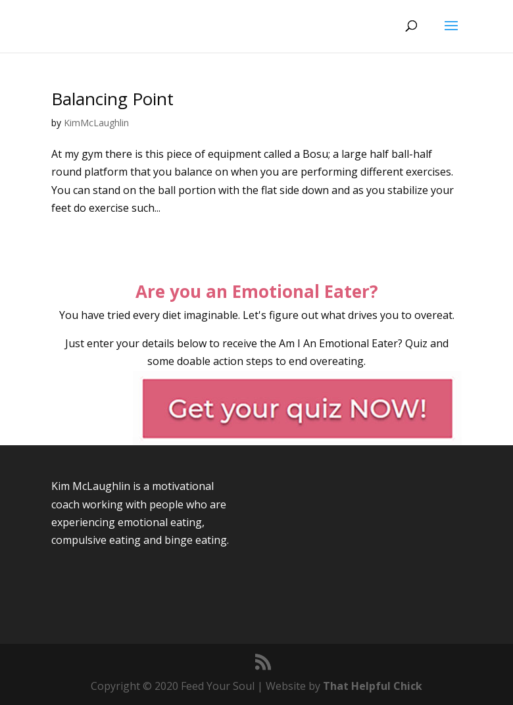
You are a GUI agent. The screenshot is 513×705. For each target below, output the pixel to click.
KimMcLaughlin (96, 122)
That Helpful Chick (372, 686)
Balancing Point (112, 98)
